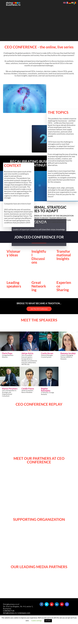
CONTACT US (8, 611)
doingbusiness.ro (10, 613)
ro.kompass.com (23, 613)
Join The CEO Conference (39, 309)
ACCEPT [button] (48, 620)
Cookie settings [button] (36, 620)
